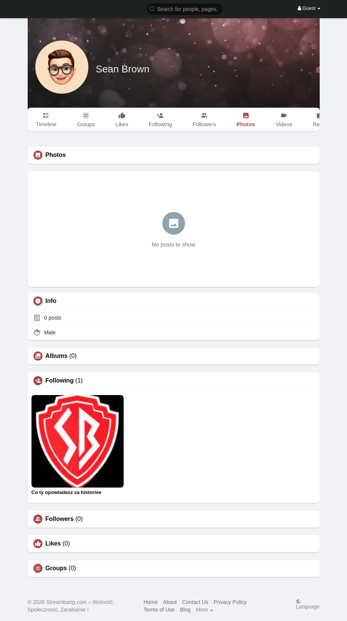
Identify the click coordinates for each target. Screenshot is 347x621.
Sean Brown (123, 69)
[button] (185, 8)
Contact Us (195, 602)
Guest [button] (309, 8)
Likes (53, 544)
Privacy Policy (230, 602)
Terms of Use (158, 610)
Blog (185, 610)
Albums (57, 356)
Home (150, 602)
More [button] (205, 609)
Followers (60, 519)
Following (60, 381)
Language (307, 604)
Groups (56, 568)
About (170, 602)
